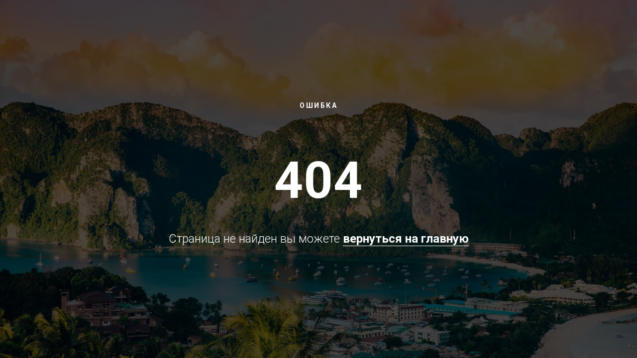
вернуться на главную (406, 239)
